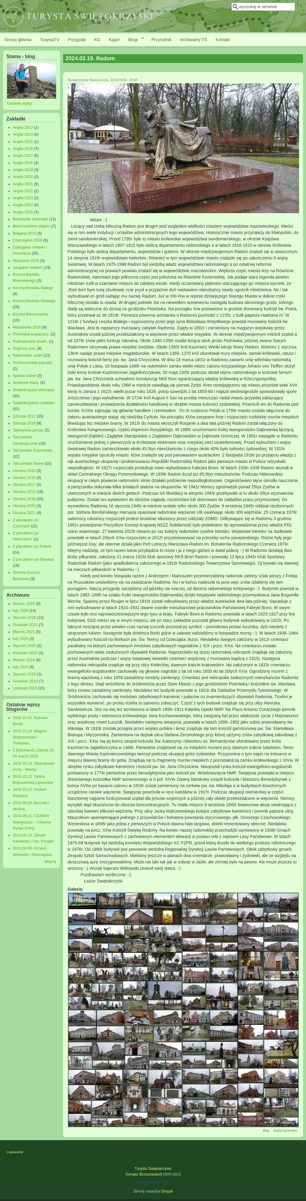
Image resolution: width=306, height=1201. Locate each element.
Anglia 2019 (23, 170)
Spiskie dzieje (24, 376)
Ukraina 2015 (24, 471)
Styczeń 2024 (24, 674)
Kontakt (223, 39)
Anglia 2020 (23, 177)
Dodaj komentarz (285, 1130)
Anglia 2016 (23, 149)
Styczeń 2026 (24, 617)
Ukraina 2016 (24, 478)
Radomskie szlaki (27, 355)
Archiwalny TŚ (193, 39)
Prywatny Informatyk (153, 1182)
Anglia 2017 (23, 155)
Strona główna (18, 39)
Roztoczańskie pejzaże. (33, 363)
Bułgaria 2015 (24, 233)
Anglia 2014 (23, 134)
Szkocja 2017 (24, 416)
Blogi (134, 39)
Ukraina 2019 (24, 499)
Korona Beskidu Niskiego (34, 301)
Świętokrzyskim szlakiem (34, 403)
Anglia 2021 (23, 184)
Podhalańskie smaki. (30, 341)
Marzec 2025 (24, 632)
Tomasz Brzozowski (142, 1174)
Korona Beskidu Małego (33, 288)
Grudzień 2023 (25, 681)
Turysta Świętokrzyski (153, 1168)
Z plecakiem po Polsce (32, 546)
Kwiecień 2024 (25, 653)
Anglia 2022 (23, 191)
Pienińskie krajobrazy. (31, 334)
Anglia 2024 (23, 205)
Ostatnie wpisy (19, 103)
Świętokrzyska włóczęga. (34, 390)
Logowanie (15, 1152)
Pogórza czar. (24, 348)
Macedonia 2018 (27, 327)
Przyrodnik (161, 39)
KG (97, 39)
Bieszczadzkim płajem (31, 226)
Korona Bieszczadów (31, 314)
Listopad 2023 (25, 688)
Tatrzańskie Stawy (28, 463)
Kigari (114, 39)
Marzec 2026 (24, 604)
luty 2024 (20, 667)
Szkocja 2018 (24, 423)
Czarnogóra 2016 (27, 240)
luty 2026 (20, 611)
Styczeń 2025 (24, 646)
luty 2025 (20, 639)
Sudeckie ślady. (26, 383)
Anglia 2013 (23, 127)
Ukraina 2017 (24, 485)
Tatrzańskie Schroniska (32, 450)
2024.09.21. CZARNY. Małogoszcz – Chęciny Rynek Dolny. (32, 822)
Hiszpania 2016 (26, 261)
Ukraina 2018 (24, 492)
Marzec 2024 (24, 660)
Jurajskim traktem (28, 268)
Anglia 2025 (23, 212)
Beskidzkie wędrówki (30, 219)
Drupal (167, 1191)
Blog (266, 1130)
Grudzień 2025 (25, 625)
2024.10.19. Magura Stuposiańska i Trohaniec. (30, 737)
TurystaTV (49, 39)
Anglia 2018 (23, 163)
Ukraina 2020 (24, 506)
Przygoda (77, 39)
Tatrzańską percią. (28, 430)
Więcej (50, 862)
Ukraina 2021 (24, 513)
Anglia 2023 (23, 198)
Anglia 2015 (23, 142)
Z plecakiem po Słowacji (33, 559)
